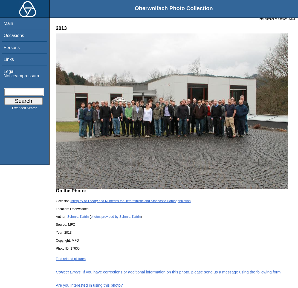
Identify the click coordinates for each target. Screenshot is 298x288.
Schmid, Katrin (78, 217)
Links (9, 59)
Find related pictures (71, 259)
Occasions (14, 35)
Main (8, 23)
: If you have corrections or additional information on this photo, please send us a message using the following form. (169, 272)
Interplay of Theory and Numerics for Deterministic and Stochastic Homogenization (130, 201)
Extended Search (24, 109)
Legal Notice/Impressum (21, 73)
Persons (12, 47)
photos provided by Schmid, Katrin (116, 217)
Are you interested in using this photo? (89, 285)
